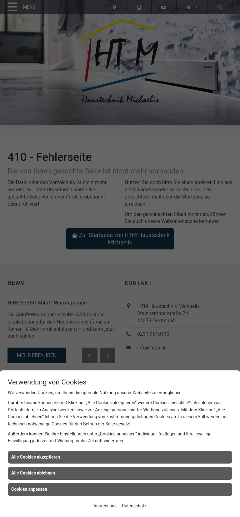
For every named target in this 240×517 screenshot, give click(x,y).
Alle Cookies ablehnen (33, 472)
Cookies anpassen (29, 489)
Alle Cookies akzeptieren (35, 456)
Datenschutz (134, 505)
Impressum (105, 505)
